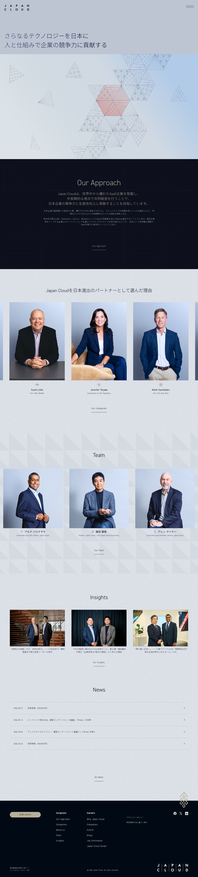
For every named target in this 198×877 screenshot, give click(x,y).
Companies (61, 824)
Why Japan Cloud (95, 819)
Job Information (95, 840)
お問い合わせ (25, 814)
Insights (60, 840)
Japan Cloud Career (97, 846)
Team (58, 835)
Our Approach (63, 819)
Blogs (90, 835)
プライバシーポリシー (135, 818)
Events (90, 830)
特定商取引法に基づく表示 (137, 822)
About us (60, 830)
